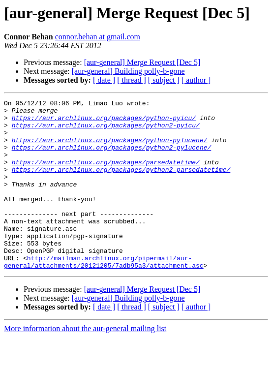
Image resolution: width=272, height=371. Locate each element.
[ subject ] (164, 80)
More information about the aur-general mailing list (85, 362)
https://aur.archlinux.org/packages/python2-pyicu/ (106, 130)
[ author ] (196, 80)
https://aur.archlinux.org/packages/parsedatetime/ (106, 175)
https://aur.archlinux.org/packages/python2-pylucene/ (112, 157)
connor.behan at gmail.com (97, 36)
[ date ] (104, 80)
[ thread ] (131, 80)
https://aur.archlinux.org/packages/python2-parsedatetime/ (121, 184)
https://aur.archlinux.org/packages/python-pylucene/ (110, 148)
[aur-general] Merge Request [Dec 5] (142, 62)
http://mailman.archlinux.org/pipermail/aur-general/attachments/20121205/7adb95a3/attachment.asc (104, 295)
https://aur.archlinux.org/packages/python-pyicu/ (104, 122)
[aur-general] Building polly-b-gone (128, 71)
